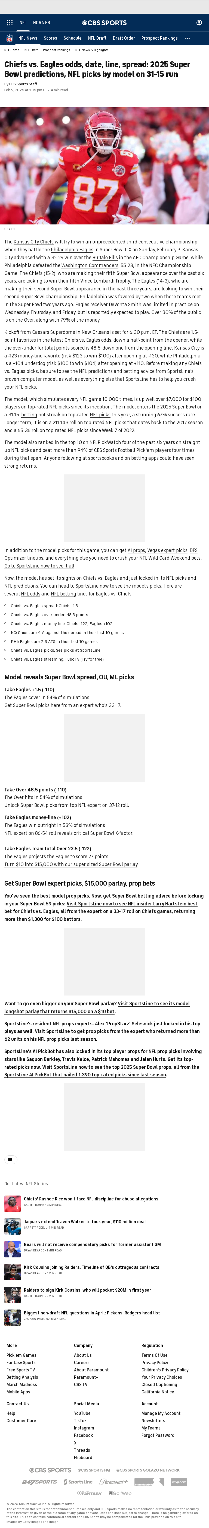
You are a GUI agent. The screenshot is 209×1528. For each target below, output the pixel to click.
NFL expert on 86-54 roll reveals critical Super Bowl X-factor (68, 833)
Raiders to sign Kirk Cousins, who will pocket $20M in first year (87, 1290)
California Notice (158, 1392)
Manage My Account (161, 1413)
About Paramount (91, 1370)
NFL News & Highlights (92, 50)
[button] (188, 38)
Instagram (84, 1428)
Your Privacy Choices (162, 1377)
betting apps (145, 458)
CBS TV (81, 1384)
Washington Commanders (89, 265)
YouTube (82, 1413)
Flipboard (83, 1457)
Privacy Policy (155, 1362)
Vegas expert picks (167, 550)
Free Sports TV (21, 1370)
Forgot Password (158, 1435)
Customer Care (21, 1421)
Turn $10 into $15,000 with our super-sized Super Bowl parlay (70, 864)
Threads (82, 1450)
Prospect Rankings (56, 50)
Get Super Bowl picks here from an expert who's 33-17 (62, 705)
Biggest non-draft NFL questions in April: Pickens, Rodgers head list (92, 1313)
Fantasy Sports (21, 1362)
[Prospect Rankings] (159, 38)
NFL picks (100, 415)
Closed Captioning (159, 1384)
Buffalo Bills (105, 258)
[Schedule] (72, 38)
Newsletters (153, 1421)
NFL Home (11, 50)
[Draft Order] (124, 38)
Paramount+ (86, 1377)
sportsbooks (101, 458)
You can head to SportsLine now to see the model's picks (100, 586)
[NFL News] (28, 38)
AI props (136, 550)
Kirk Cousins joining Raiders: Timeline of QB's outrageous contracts (91, 1267)
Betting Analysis (22, 1377)
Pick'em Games (21, 1355)
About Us (83, 1355)
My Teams (151, 1428)
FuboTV (72, 659)
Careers (82, 1362)
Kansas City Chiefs (34, 242)
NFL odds (30, 594)
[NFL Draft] (97, 38)
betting (29, 415)
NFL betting (63, 594)
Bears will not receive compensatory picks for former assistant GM (92, 1244)
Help (11, 1413)
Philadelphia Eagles (72, 250)
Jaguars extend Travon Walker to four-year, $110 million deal (85, 1222)
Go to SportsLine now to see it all (39, 566)
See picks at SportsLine (78, 650)
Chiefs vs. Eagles (101, 578)
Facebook (83, 1435)
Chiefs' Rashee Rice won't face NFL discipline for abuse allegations (91, 1199)
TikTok (80, 1421)
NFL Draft (31, 50)
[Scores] (50, 38)
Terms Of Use (155, 1355)
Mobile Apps (18, 1392)
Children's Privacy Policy (165, 1370)
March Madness (22, 1384)
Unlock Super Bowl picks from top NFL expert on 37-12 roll (66, 805)
